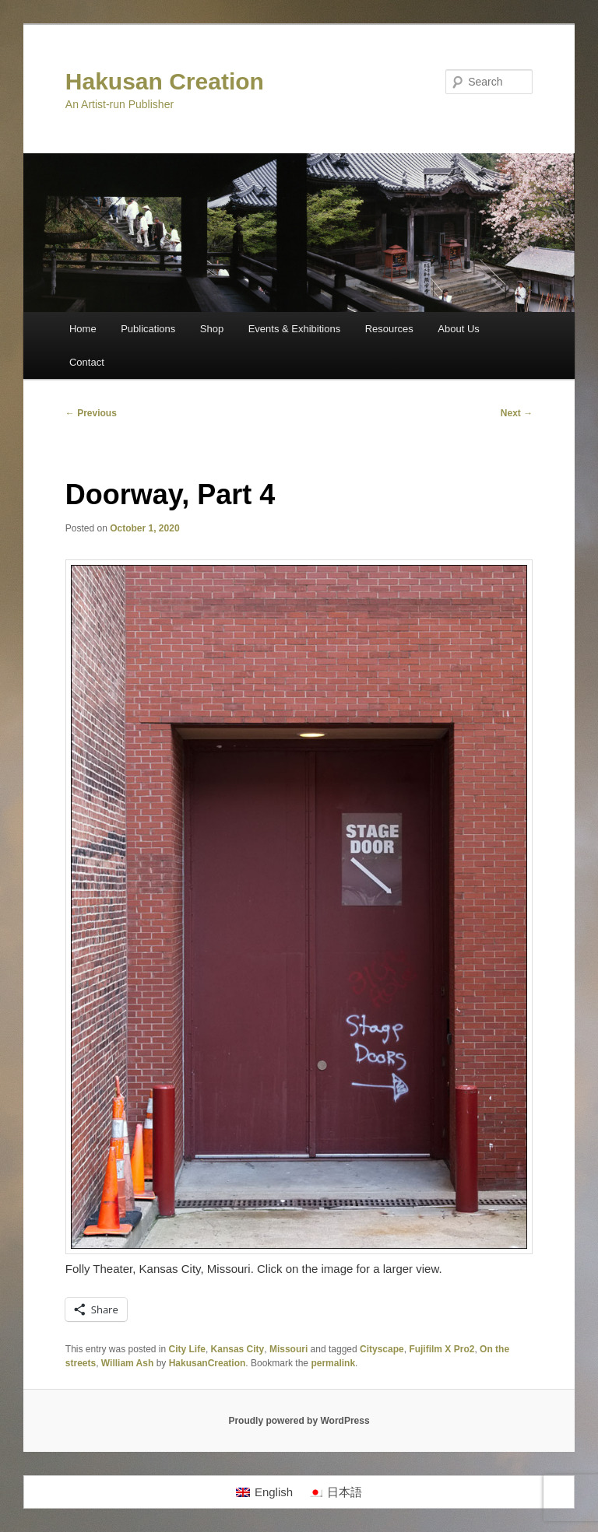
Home (83, 329)
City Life (187, 1349)
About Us (458, 329)
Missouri (288, 1349)
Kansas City (238, 1349)
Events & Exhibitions (294, 329)
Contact (86, 362)
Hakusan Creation (164, 81)
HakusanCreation (207, 1363)
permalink (333, 1363)
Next (517, 413)
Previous (91, 413)
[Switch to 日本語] (335, 1492)
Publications (148, 329)
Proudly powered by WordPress (298, 1420)
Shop (211, 329)
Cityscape (382, 1349)
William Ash (127, 1363)
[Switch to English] (264, 1492)
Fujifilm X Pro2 (441, 1349)
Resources (389, 329)
